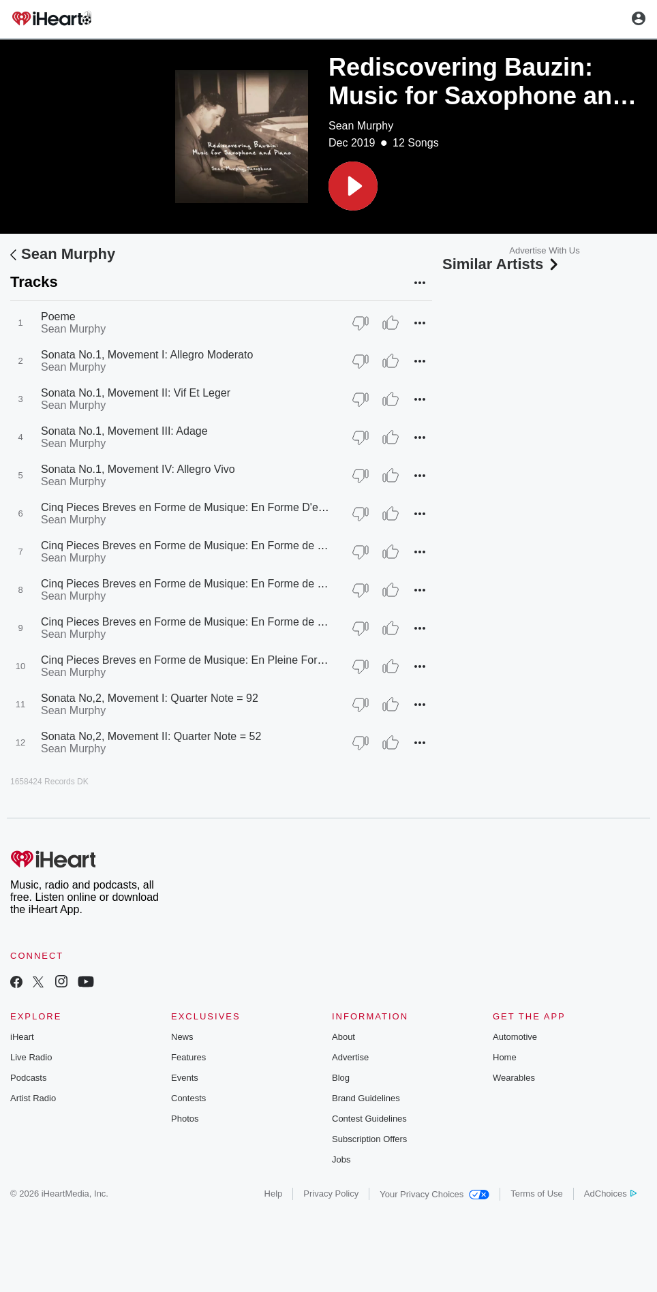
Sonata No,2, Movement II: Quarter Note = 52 (151, 736)
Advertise (350, 1057)
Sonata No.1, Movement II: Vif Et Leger (135, 393)
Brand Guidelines (366, 1098)
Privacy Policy (330, 1193)
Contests (188, 1098)
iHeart (22, 1037)
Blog (341, 1078)
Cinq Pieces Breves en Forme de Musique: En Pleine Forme (187, 660)
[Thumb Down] (360, 323)
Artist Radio (33, 1098)
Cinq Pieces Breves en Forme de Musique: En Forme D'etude (190, 507)
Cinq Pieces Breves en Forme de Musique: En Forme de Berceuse (202, 622)
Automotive (515, 1037)
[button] (353, 186)
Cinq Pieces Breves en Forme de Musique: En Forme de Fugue (194, 583)
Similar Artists (501, 264)
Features (188, 1057)
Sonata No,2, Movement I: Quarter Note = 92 (149, 698)
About (343, 1037)
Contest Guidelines (369, 1118)
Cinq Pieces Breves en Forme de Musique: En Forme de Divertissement (215, 545)
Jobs (341, 1159)
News (182, 1037)
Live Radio (31, 1057)
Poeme (58, 316)
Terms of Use (536, 1193)
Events (184, 1078)
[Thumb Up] (390, 323)
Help (273, 1193)
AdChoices (610, 1193)
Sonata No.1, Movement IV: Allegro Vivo (138, 469)
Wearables (514, 1078)
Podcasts (28, 1078)
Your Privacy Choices (434, 1194)
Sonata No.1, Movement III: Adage (124, 431)
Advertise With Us (544, 250)
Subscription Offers (369, 1139)
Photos (184, 1118)
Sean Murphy (360, 126)
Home (505, 1057)
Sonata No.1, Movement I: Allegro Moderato (147, 354)
